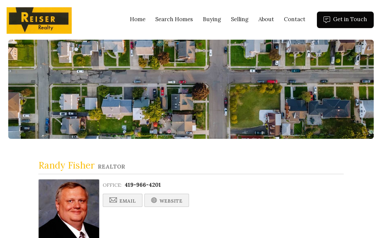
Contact (294, 19)
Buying (212, 19)
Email (122, 200)
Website (166, 200)
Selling (239, 19)
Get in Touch (349, 22)
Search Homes (174, 19)
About (266, 19)
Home (137, 19)
